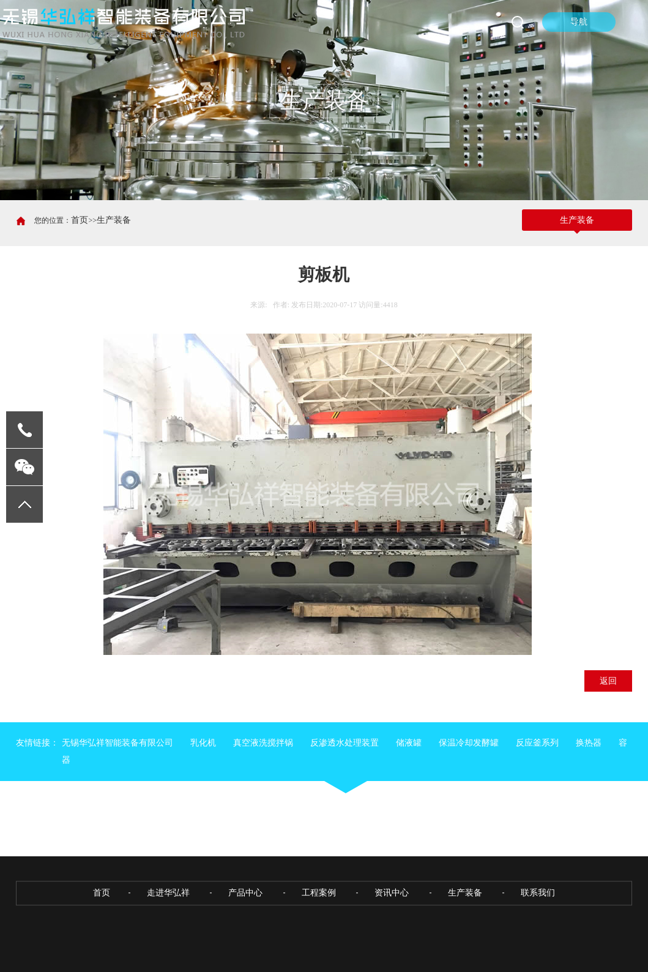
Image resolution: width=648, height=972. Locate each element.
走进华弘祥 (168, 937)
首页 (79, 220)
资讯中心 (391, 937)
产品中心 (245, 937)
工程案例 (319, 937)
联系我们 (538, 937)
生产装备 (114, 220)
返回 (608, 681)
